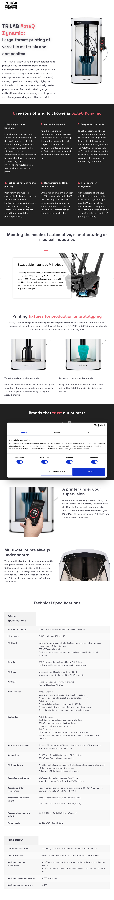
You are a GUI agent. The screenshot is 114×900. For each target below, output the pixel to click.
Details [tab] (57, 432)
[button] (46, 250)
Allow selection (57, 472)
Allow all (89, 472)
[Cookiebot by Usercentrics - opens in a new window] (95, 425)
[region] (57, 277)
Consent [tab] (23, 432)
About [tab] (90, 432)
